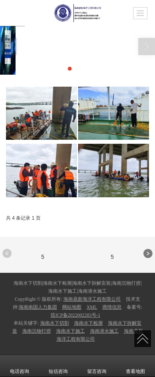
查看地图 (135, 365)
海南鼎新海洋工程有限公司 (92, 299)
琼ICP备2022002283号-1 (75, 315)
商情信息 (112, 307)
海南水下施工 (70, 331)
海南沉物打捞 (36, 331)
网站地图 (71, 307)
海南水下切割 (54, 323)
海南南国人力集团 (38, 307)
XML (91, 307)
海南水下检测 (88, 323)
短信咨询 (58, 365)
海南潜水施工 (104, 331)
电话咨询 (19, 365)
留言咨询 (96, 365)
